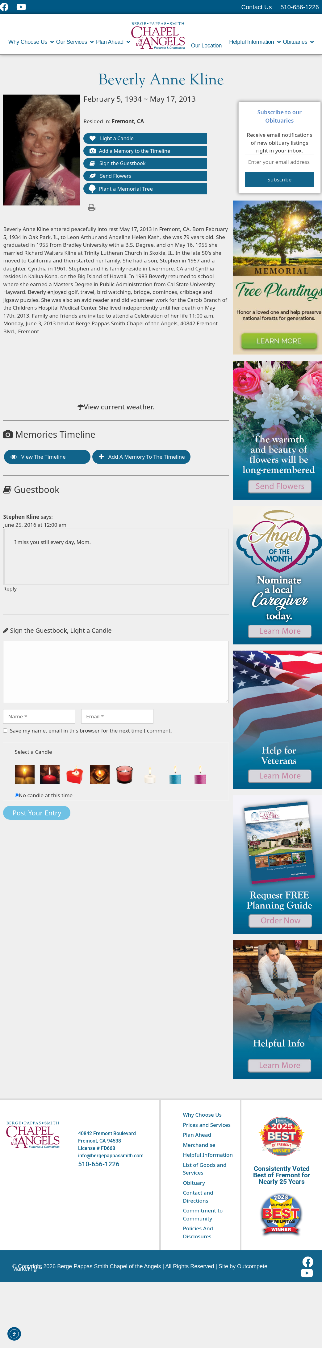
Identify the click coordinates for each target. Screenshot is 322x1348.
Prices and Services (207, 1124)
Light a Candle (112, 138)
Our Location (206, 46)
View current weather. (119, 408)
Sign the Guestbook (119, 164)
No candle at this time (46, 797)
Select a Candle (33, 753)
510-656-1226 (98, 1164)
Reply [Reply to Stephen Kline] (10, 590)
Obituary (194, 1182)
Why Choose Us (31, 42)
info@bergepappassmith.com (111, 1156)
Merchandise (199, 1144)
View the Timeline (37, 458)
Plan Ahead (113, 42)
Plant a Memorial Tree (120, 190)
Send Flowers (111, 177)
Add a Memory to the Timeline (132, 151)
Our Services (75, 42)
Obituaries (298, 42)
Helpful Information (254, 42)
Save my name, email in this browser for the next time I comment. (91, 732)
